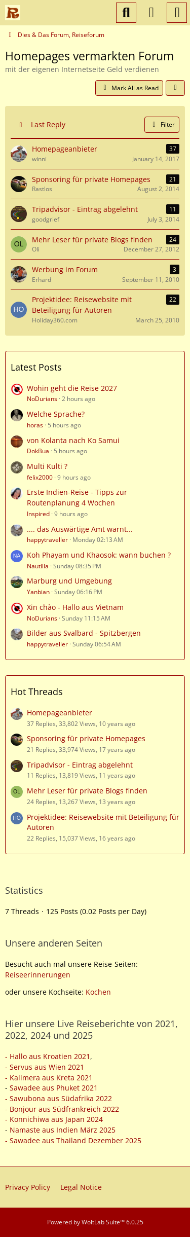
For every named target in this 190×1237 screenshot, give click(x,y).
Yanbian (38, 592)
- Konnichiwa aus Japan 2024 (54, 1119)
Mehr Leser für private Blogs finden (87, 790)
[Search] (126, 13)
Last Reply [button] (48, 124)
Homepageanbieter (59, 712)
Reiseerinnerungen (37, 974)
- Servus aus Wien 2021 (44, 1067)
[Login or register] (151, 12)
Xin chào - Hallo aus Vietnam (75, 607)
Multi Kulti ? (47, 466)
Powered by (95, 1222)
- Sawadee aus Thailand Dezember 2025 (73, 1140)
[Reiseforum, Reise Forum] (12, 13)
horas (35, 425)
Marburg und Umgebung (69, 581)
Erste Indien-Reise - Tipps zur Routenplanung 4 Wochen (77, 497)
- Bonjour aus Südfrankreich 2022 (62, 1109)
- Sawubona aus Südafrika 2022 (58, 1098)
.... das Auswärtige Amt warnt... (80, 529)
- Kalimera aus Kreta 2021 (49, 1077)
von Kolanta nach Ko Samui (73, 440)
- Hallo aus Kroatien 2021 (47, 1056)
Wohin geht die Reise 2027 (72, 388)
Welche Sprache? (56, 414)
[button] (175, 88)
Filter (162, 124)
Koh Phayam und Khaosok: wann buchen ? (99, 555)
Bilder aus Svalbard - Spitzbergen (84, 633)
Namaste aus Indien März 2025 (63, 1130)
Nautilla (38, 566)
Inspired (38, 514)
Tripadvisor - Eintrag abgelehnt (80, 765)
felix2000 (40, 477)
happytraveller (47, 539)
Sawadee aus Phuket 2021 (54, 1088)
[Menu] (177, 13)
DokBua (38, 451)
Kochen (98, 992)
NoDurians (42, 398)
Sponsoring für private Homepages (86, 738)
